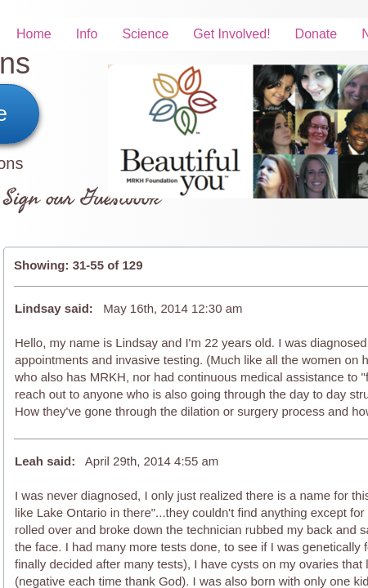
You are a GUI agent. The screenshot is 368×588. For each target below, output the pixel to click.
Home (34, 34)
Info (87, 34)
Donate (316, 34)
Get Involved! (231, 34)
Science (145, 34)
